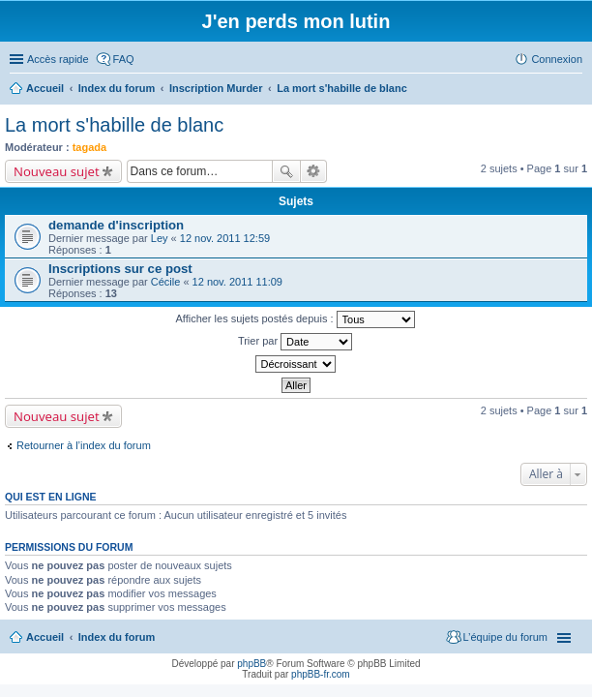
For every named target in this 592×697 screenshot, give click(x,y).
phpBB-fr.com (320, 674)
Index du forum (116, 637)
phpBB (251, 663)
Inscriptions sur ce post (120, 268)
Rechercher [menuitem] (574, 90)
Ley (159, 238)
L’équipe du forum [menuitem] (505, 637)
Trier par (295, 341)
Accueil (45, 637)
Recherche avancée (314, 171)
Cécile (166, 282)
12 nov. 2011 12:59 (225, 238)
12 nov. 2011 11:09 (237, 282)
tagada (89, 147)
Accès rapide (58, 59)
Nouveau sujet (57, 171)
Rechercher (286, 171)
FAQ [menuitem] (123, 59)
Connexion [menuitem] (556, 59)
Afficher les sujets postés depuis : (294, 319)
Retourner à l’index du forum (83, 445)
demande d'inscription (116, 225)
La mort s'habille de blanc (114, 125)
